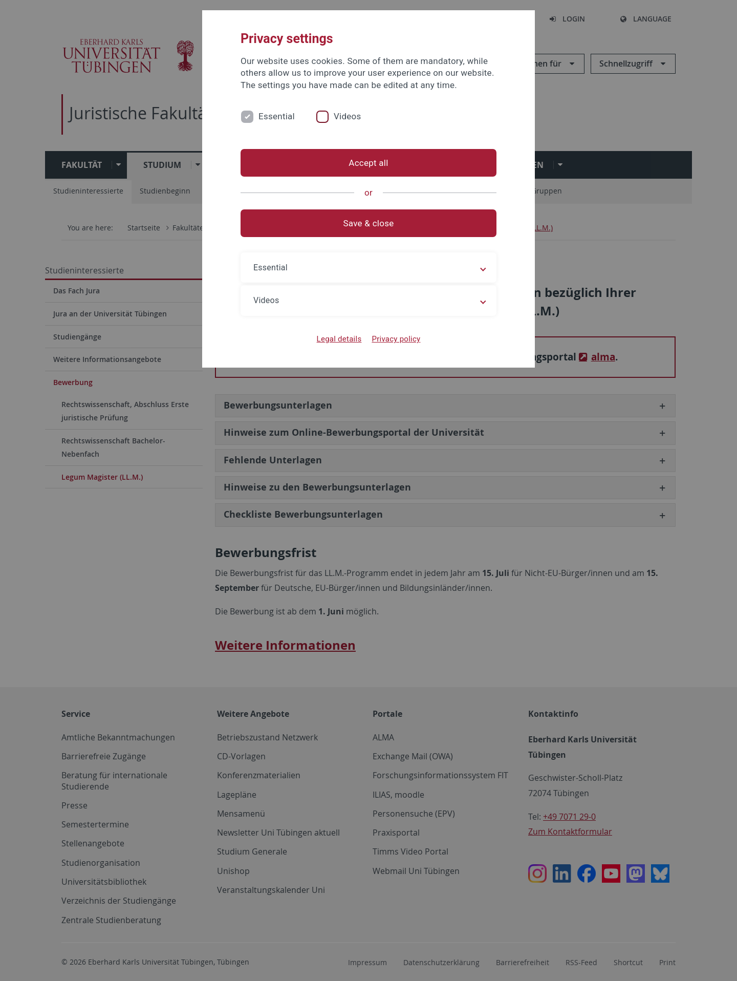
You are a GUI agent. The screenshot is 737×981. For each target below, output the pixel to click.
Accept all (368, 163)
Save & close (368, 223)
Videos (347, 116)
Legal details (339, 339)
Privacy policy (396, 339)
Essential (276, 116)
